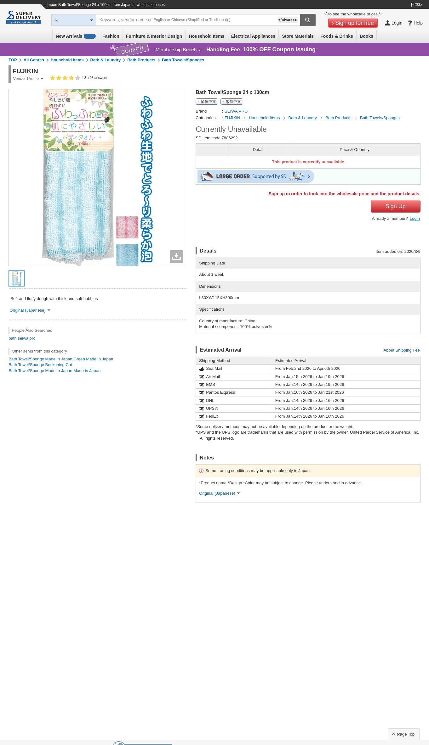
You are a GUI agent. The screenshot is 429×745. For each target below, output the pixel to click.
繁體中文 (233, 101)
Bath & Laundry (105, 60)
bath (13, 338)
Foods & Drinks (336, 36)
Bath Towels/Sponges (183, 60)
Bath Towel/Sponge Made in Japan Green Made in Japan (61, 359)
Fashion (110, 36)
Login (415, 218)
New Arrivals (76, 36)
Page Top (406, 734)
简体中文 (208, 101)
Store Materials (298, 36)
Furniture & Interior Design (154, 36)
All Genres (34, 60)
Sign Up (396, 206)
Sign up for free (354, 23)
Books (366, 36)
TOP (13, 60)
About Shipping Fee (402, 350)
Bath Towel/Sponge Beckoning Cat (40, 364)
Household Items (207, 36)
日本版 (417, 4)
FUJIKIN (233, 117)
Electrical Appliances (253, 36)
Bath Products (141, 60)
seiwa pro (26, 338)
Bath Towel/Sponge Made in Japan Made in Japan (54, 370)
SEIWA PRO (236, 111)
